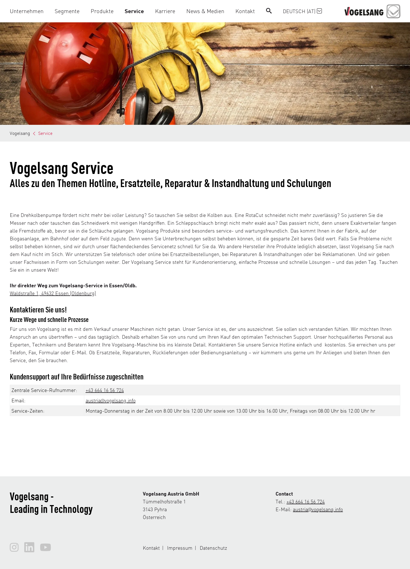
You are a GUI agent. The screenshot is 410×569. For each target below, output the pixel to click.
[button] (29, 11)
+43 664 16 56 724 (105, 390)
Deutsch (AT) (302, 11)
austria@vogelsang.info (111, 400)
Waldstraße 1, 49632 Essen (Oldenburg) (53, 293)
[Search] (269, 11)
